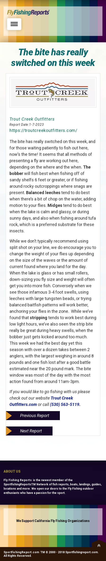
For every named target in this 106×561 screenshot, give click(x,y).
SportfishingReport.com (21, 552)
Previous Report (34, 415)
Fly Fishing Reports (18, 480)
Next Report (31, 430)
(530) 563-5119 (64, 404)
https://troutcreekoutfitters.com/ (43, 130)
